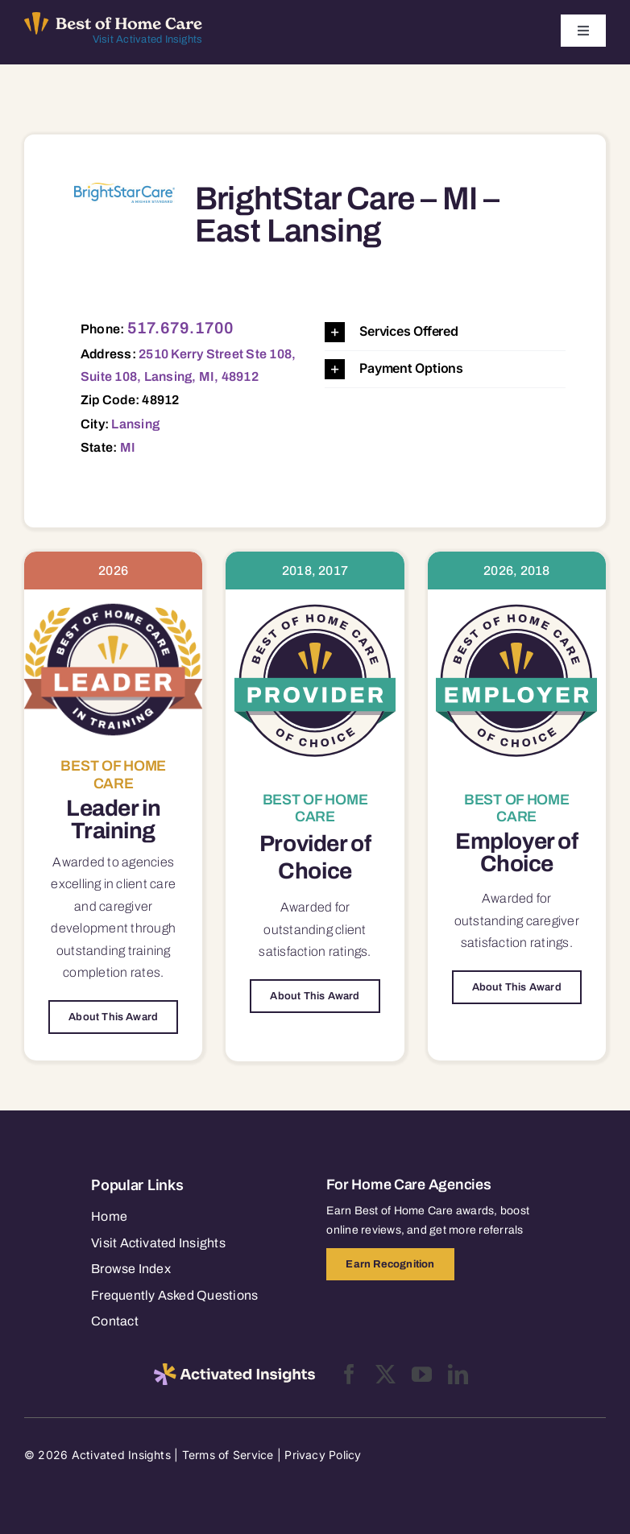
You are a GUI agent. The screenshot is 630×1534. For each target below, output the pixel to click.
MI (127, 447)
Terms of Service (228, 1455)
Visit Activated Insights (148, 39)
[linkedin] (458, 1374)
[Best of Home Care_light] (113, 18)
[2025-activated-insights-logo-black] (234, 1370)
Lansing (135, 424)
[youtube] (422, 1374)
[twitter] (385, 1374)
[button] (445, 332)
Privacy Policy (322, 1455)
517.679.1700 (180, 328)
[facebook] (349, 1374)
